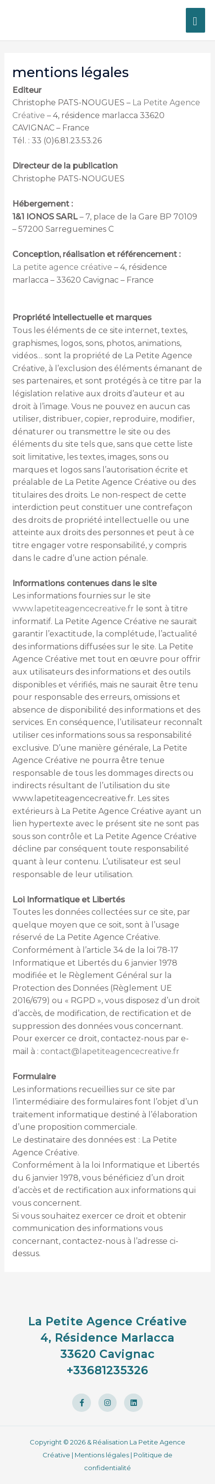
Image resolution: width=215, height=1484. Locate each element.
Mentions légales (102, 1455)
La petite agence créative (62, 267)
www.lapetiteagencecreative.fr (73, 608)
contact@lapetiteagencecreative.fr (110, 1051)
